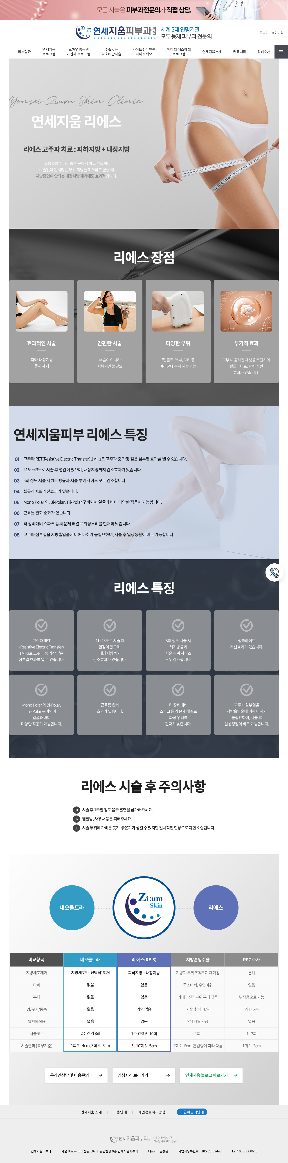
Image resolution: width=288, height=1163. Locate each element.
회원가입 (278, 32)
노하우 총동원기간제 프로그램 (78, 51)
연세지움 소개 (91, 1112)
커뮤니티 (239, 51)
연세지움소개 (212, 51)
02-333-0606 (248, 1151)
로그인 (264, 32)
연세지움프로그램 (48, 51)
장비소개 (263, 51)
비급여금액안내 (192, 1112)
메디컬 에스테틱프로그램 (179, 51)
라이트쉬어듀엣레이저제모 (144, 51)
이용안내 (120, 1112)
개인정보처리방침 (151, 1112)
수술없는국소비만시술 (111, 51)
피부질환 (24, 51)
